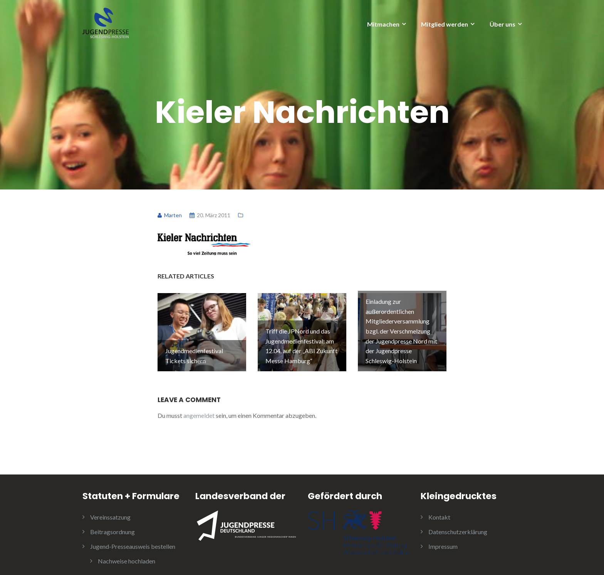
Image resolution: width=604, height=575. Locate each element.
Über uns (502, 24)
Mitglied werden (444, 24)
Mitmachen (383, 24)
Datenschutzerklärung (457, 522)
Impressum (443, 537)
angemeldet (199, 406)
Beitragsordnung (112, 522)
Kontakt (439, 508)
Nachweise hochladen (126, 552)
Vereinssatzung (110, 508)
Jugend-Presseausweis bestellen (132, 537)
